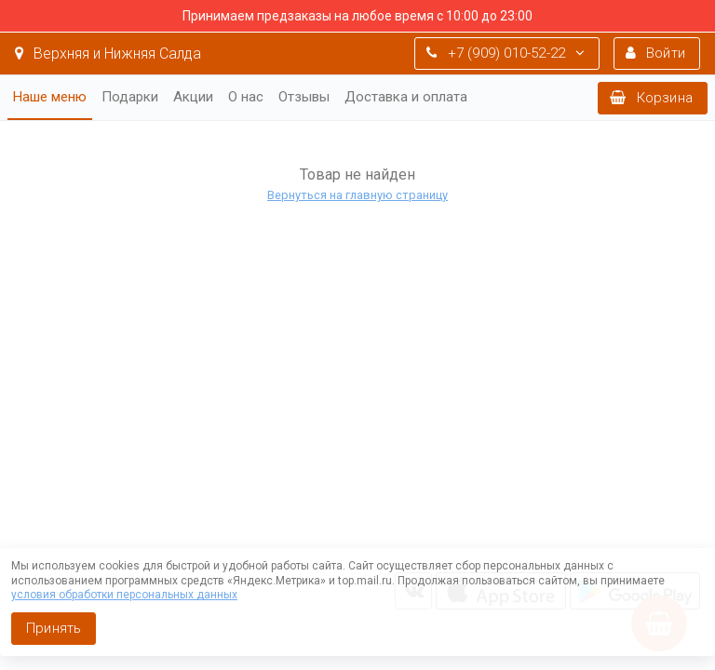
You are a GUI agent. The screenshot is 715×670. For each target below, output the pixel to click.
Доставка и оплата (405, 96)
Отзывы (304, 96)
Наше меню (50, 96)
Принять (53, 628)
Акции (193, 96)
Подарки (129, 96)
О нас (245, 96)
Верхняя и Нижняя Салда (108, 53)
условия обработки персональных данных (124, 594)
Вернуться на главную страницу (357, 195)
